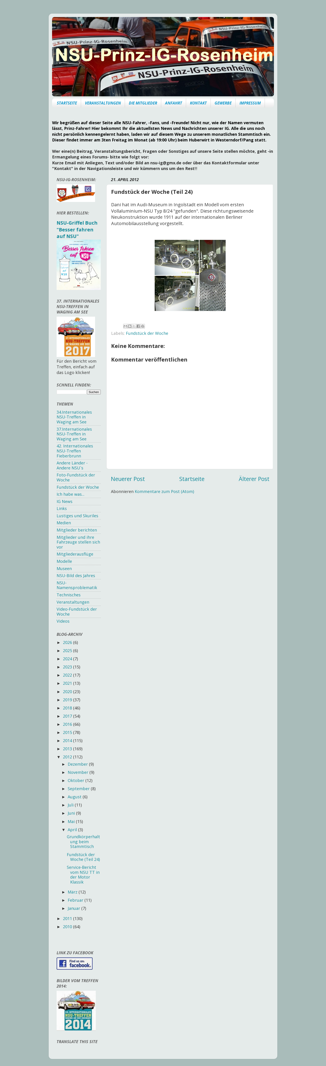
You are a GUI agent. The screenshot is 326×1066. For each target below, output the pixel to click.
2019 (68, 699)
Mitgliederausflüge (75, 554)
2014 (68, 740)
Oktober (76, 780)
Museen (64, 568)
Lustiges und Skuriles (77, 515)
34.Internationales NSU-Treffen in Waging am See (74, 417)
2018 (68, 708)
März (73, 892)
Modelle (64, 561)
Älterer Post (254, 479)
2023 (68, 667)
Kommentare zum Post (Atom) (164, 491)
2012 (68, 757)
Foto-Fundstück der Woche (76, 477)
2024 (68, 658)
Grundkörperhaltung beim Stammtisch (83, 841)
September (79, 788)
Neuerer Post (128, 479)
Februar (76, 900)
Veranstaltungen (73, 602)
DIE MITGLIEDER (143, 103)
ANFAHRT (173, 103)
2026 (68, 642)
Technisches (69, 594)
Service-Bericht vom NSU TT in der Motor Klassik (83, 874)
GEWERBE (223, 103)
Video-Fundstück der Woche (77, 611)
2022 (68, 675)
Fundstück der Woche (147, 333)
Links (62, 508)
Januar (74, 908)
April (73, 829)
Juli (71, 805)
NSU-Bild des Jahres (76, 575)
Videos (63, 621)
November (78, 772)
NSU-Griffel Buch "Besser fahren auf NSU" (77, 229)
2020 (68, 691)
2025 (68, 650)
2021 (68, 683)
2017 (68, 716)
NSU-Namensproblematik (77, 585)
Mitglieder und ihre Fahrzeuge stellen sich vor (78, 542)
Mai (72, 821)
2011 (68, 918)
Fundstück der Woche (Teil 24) (83, 857)
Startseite (191, 479)
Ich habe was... (70, 494)
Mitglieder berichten (77, 530)
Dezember (78, 764)
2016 (68, 724)
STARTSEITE (67, 103)
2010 (68, 926)
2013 (68, 748)
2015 (68, 732)
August (75, 796)
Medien (64, 522)
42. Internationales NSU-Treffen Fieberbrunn (75, 450)
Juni (72, 813)
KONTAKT (198, 103)
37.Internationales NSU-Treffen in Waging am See (74, 434)
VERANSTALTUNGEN (103, 103)
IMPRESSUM (250, 103)
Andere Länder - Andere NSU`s (72, 465)
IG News (64, 501)
